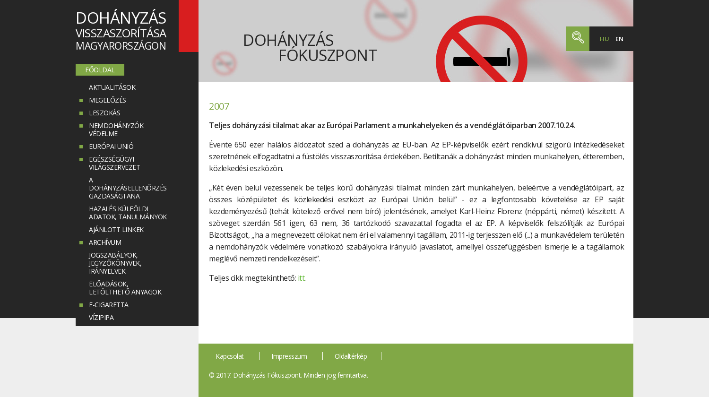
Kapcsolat (230, 356)
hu (604, 39)
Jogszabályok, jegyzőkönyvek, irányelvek (115, 263)
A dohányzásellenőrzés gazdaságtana (128, 188)
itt (301, 278)
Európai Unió (111, 146)
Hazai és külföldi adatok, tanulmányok (128, 213)
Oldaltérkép (351, 356)
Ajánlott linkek (116, 229)
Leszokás (104, 113)
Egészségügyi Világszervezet (114, 163)
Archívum (105, 242)
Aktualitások (112, 87)
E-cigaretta (109, 305)
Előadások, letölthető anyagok (125, 288)
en (619, 39)
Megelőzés (107, 100)
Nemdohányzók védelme (116, 129)
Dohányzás (310, 45)
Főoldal (100, 69)
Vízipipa (101, 317)
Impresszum (289, 356)
